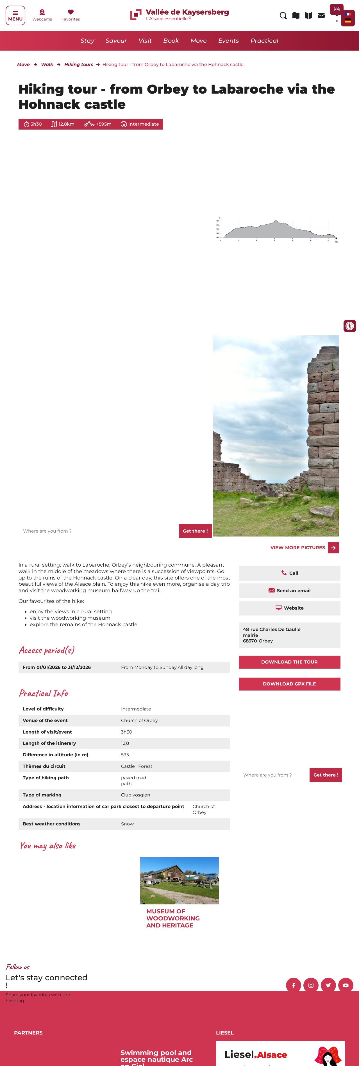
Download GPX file (289, 684)
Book (171, 40)
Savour (116, 40)
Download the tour (289, 662)
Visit (145, 40)
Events (228, 40)
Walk (47, 64)
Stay (87, 40)
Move (198, 40)
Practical (265, 40)
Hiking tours (79, 64)
